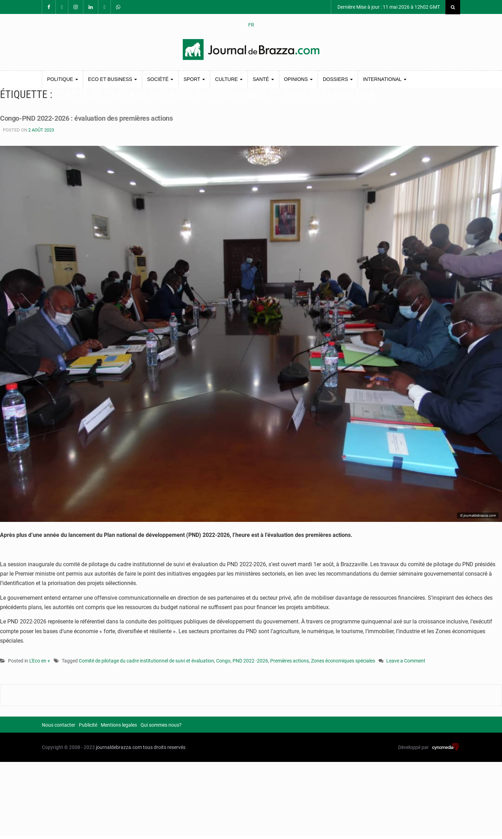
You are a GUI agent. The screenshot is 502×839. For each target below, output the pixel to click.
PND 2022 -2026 (250, 661)
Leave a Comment (405, 661)
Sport (194, 79)
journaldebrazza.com (119, 747)
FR (251, 25)
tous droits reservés (164, 747)
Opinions (298, 79)
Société (160, 79)
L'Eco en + (39, 661)
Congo (223, 661)
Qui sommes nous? (161, 725)
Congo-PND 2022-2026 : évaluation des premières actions (114, 117)
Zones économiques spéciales (343, 661)
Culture (229, 79)
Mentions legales (119, 725)
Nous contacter (58, 725)
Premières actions (289, 661)
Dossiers (338, 79)
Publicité (88, 725)
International (384, 79)
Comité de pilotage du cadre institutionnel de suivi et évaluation (146, 661)
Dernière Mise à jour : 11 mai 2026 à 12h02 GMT (388, 7)
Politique (62, 79)
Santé (263, 79)
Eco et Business (112, 79)
